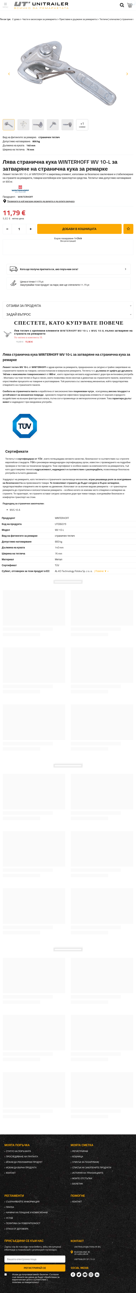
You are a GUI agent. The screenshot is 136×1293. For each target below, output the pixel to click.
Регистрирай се (35, 1268)
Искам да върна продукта (21, 1168)
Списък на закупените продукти (91, 1168)
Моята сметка (82, 1145)
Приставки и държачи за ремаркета (78, 19)
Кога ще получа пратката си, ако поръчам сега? (49, 269)
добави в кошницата (79, 229)
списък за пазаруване (85, 1162)
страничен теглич (49, 137)
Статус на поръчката (18, 1151)
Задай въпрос (18, 314)
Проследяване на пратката (22, 1157)
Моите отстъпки (82, 1178)
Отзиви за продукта (23, 305)
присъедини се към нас (24, 1241)
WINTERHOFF (25, 197)
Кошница (77, 1157)
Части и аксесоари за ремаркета (39, 19)
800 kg (36, 141)
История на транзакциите (87, 1173)
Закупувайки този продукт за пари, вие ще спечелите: (50, 284)
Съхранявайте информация (22, 1202)
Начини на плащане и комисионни (27, 1212)
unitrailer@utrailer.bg (87, 1247)
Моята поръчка (17, 1145)
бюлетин (77, 1184)
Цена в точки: (27, 281)
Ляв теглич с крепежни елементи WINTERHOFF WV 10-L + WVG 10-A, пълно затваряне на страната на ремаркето (73, 332)
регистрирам (80, 1151)
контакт (11, 1173)
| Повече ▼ (100, 571)
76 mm (30, 149)
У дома (15, 19)
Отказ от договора (17, 1229)
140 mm (30, 145)
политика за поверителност (23, 1223)
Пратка (10, 1207)
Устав (9, 1218)
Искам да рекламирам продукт (24, 1162)
